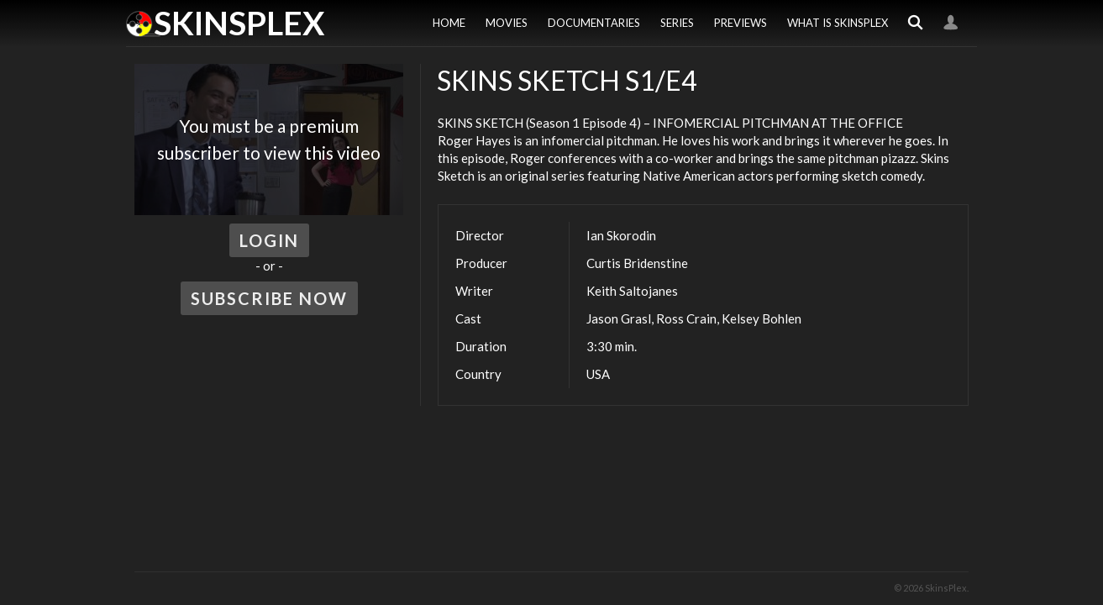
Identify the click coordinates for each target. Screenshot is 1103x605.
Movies (507, 22)
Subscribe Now (269, 298)
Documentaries (594, 22)
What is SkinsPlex (837, 22)
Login (951, 23)
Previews (740, 22)
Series (677, 22)
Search (915, 23)
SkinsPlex (239, 22)
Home (449, 22)
